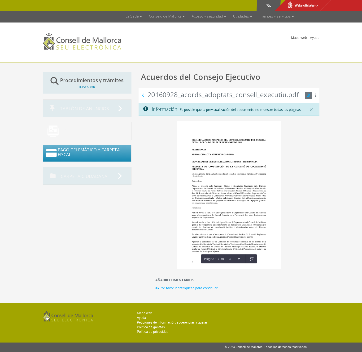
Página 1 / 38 (214, 259)
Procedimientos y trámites (87, 83)
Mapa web (299, 37)
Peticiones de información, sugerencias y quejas (172, 322)
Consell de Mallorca (59, 5)
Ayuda (314, 37)
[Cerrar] (311, 109)
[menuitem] (134, 17)
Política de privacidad (152, 332)
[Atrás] (143, 95)
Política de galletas (151, 327)
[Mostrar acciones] (315, 95)
